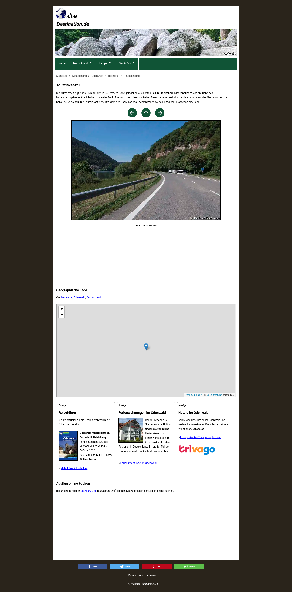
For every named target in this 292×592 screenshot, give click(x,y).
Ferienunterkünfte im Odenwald (138, 463)
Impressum (151, 575)
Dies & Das (124, 63)
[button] (92, 566)
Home (62, 63)
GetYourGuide (88, 490)
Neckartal (66, 297)
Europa (103, 63)
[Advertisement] (169, 17)
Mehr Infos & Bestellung (74, 468)
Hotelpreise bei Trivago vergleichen (200, 437)
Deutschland (80, 63)
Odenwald (79, 297)
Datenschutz (135, 575)
